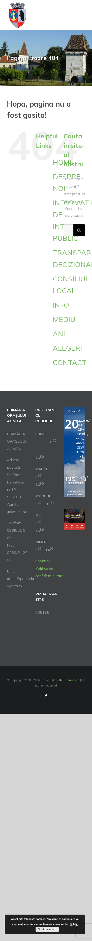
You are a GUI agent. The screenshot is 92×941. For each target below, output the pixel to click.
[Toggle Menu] (83, 15)
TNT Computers (69, 680)
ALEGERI (67, 348)
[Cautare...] (68, 230)
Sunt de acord (47, 929)
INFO (61, 305)
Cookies (42, 561)
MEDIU (64, 319)
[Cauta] (79, 230)
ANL (60, 333)
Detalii (74, 924)
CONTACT (69, 362)
